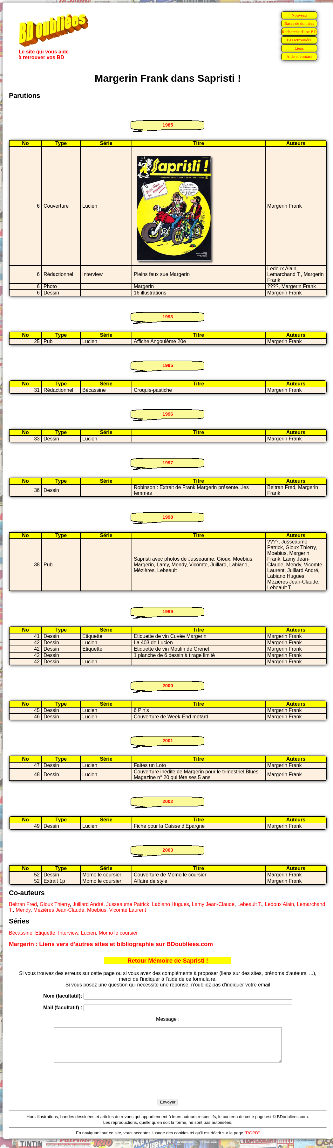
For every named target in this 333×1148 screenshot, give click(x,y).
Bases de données (299, 23)
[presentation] (167, 1087)
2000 (167, 685)
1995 (167, 365)
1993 (167, 316)
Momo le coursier (118, 933)
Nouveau (299, 15)
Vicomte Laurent (127, 910)
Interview (68, 933)
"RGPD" (252, 1139)
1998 (167, 517)
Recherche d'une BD (299, 31)
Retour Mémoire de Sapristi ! (167, 960)
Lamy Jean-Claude (213, 904)
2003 (167, 850)
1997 (167, 462)
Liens (299, 48)
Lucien (88, 933)
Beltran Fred (23, 904)
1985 (167, 125)
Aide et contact (299, 56)
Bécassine (20, 933)
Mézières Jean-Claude (58, 910)
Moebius (96, 910)
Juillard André (87, 904)
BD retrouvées (299, 40)
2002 (167, 801)
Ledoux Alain (279, 904)
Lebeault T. (249, 904)
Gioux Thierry (55, 904)
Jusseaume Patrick (127, 904)
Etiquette (45, 933)
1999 (167, 611)
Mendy (23, 910)
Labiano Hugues (170, 904)
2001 (167, 740)
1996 (167, 414)
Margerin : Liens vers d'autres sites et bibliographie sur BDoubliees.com (111, 944)
